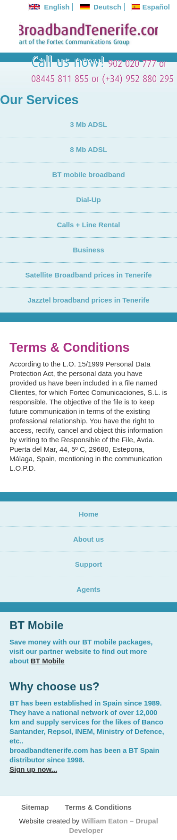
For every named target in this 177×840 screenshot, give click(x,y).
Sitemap (35, 807)
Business (88, 250)
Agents (88, 589)
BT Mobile (48, 661)
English (49, 7)
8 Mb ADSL (88, 149)
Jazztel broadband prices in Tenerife (88, 300)
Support (88, 564)
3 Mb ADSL (88, 124)
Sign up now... (33, 769)
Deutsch (101, 7)
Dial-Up (88, 200)
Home (89, 514)
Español (151, 7)
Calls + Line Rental (88, 225)
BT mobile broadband (88, 174)
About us (88, 539)
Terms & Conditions (98, 807)
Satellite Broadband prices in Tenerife (88, 275)
